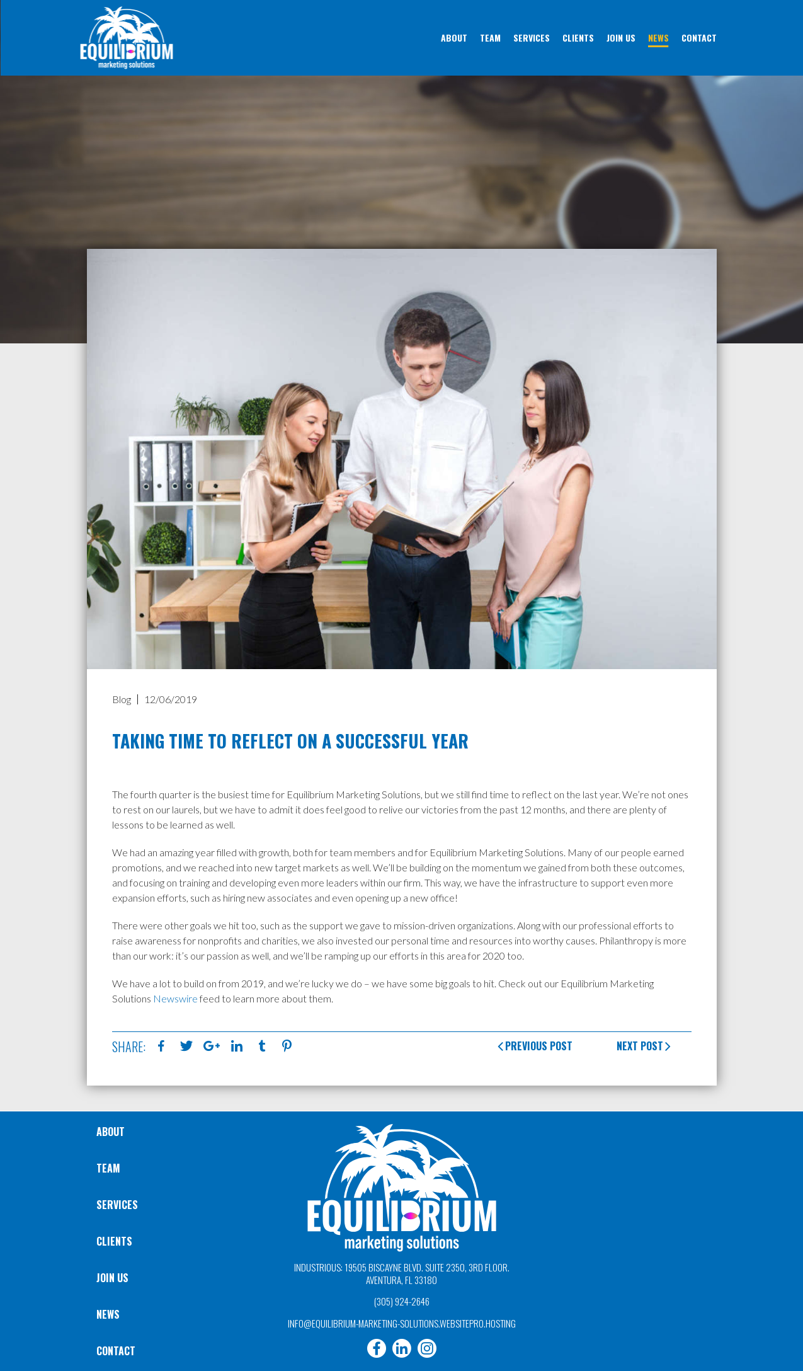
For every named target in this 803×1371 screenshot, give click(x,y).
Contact (115, 1350)
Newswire (175, 998)
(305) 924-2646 (402, 1301)
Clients (114, 1241)
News (108, 1314)
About (110, 1131)
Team (108, 1168)
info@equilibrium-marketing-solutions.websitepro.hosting (402, 1323)
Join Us (112, 1277)
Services (117, 1204)
